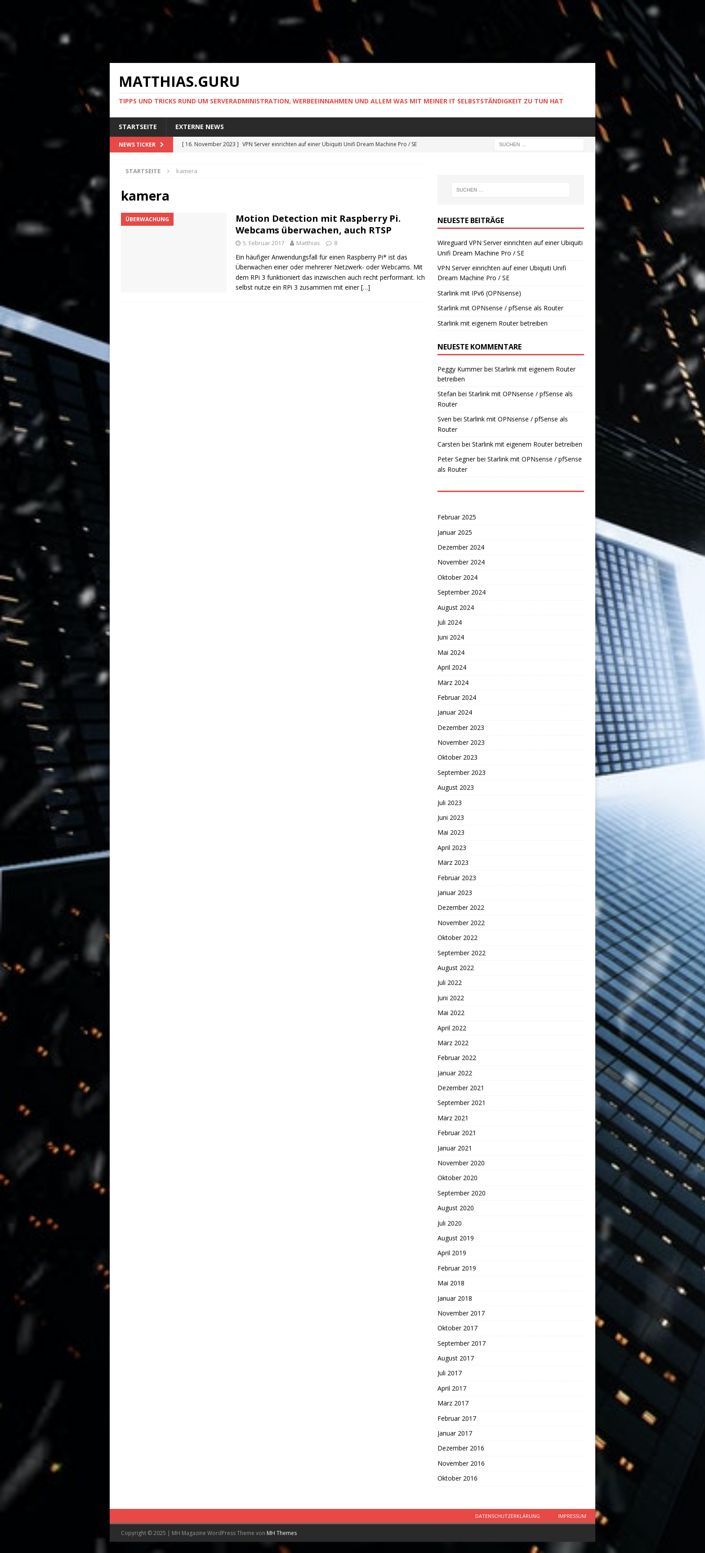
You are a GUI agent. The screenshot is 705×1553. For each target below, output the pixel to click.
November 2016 (461, 1463)
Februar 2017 (456, 1418)
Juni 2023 (450, 817)
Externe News (199, 126)
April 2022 (451, 1028)
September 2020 (461, 1193)
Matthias (308, 243)
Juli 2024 (449, 622)
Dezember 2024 (460, 547)
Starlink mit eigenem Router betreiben (492, 323)
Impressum (572, 1516)
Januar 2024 (454, 712)
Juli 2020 (449, 1223)
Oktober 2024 (457, 577)
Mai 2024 (450, 652)
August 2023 (455, 787)
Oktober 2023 (457, 757)
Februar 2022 (456, 1057)
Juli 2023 (449, 802)
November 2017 (461, 1313)
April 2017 (451, 1388)
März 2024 (453, 682)
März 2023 (453, 862)
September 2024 (461, 592)
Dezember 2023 (460, 727)
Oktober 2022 (457, 937)
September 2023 (461, 772)
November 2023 (461, 742)
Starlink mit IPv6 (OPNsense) (479, 293)
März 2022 (453, 1042)
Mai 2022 (450, 1012)
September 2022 (461, 953)
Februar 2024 (456, 697)
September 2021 (461, 1102)
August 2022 (455, 967)
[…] (365, 287)
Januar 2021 (454, 1148)
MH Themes (282, 1533)
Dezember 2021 (460, 1087)
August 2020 (455, 1208)
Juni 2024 (450, 637)
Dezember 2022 (460, 907)
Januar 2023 (454, 892)
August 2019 (455, 1238)
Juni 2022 (450, 998)
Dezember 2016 (460, 1448)
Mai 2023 (450, 832)
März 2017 (453, 1403)
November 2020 (461, 1163)
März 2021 (453, 1118)
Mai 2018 (450, 1283)
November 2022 (461, 922)
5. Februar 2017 (263, 243)
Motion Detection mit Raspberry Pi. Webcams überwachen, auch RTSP (318, 224)
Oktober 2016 (457, 1478)
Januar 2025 (454, 532)
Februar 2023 (456, 877)
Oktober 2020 (457, 1177)
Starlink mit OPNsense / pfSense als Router (500, 308)
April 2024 (451, 667)
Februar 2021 (456, 1132)
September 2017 (461, 1343)
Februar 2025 (456, 517)
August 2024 (455, 607)
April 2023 (451, 847)
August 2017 (455, 1358)
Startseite (138, 126)
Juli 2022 (449, 982)
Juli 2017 (449, 1373)
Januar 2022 (454, 1073)
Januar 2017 (454, 1433)
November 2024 (461, 562)
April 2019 (451, 1253)
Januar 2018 (454, 1298)
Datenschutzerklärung (507, 1516)
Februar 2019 (456, 1268)
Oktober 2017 (457, 1328)
